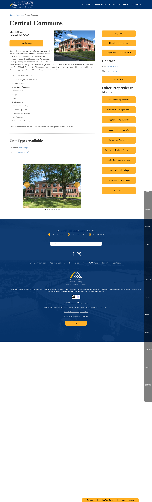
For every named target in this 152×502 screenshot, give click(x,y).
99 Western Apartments (119, 99)
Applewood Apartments (119, 120)
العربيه (147, 244)
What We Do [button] (113, 5)
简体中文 (148, 367)
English (147, 191)
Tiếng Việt (148, 279)
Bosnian (147, 297)
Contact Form (118, 79)
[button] (27, 186)
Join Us (125, 5)
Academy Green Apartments (119, 110)
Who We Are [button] (86, 5)
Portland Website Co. (81, 316)
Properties (19, 15)
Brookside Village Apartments (118, 160)
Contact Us (135, 5)
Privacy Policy (84, 312)
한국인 (147, 314)
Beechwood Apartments (119, 130)
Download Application (118, 43)
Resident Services (57, 262)
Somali (147, 262)
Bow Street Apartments (118, 140)
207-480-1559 (112, 66)
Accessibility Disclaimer (71, 312)
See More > (119, 190)
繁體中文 (148, 385)
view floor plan (24, 148)
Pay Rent (118, 33)
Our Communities (38, 262)
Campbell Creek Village (119, 170)
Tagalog (147, 332)
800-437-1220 (111, 71)
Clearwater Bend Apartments (119, 180)
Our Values (93, 262)
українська (148, 350)
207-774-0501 (103, 307)
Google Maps (26, 43)
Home (12, 15)
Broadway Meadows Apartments (118, 150)
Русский (147, 227)
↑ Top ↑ (76, 323)
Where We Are (100, 5)
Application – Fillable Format (119, 52)
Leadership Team (76, 262)
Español (147, 209)
